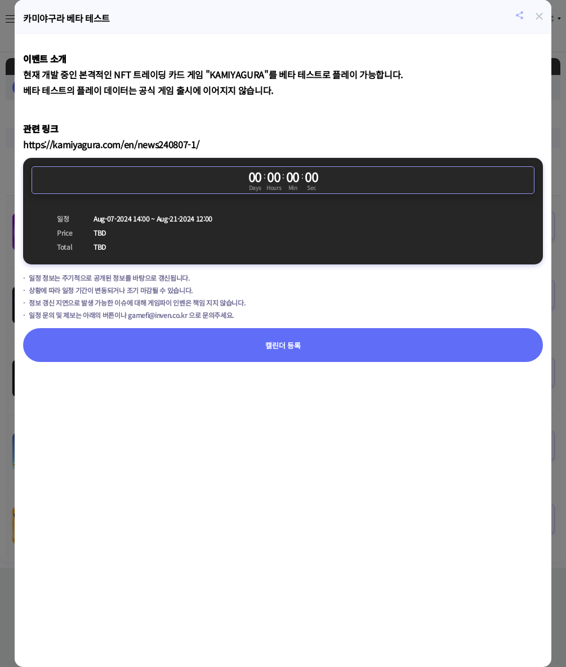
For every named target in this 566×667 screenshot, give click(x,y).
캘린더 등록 (282, 345)
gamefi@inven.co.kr (157, 315)
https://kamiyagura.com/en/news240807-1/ (111, 144)
